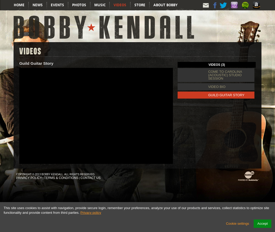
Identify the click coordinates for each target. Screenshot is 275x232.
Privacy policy (90, 213)
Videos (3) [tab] (217, 65)
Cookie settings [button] (237, 223)
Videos (120, 5)
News (38, 5)
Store (139, 5)
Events (57, 5)
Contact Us (90, 178)
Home (19, 5)
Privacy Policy (29, 178)
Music (99, 5)
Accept (262, 223)
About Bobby (165, 5)
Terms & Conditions (61, 178)
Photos (79, 5)
